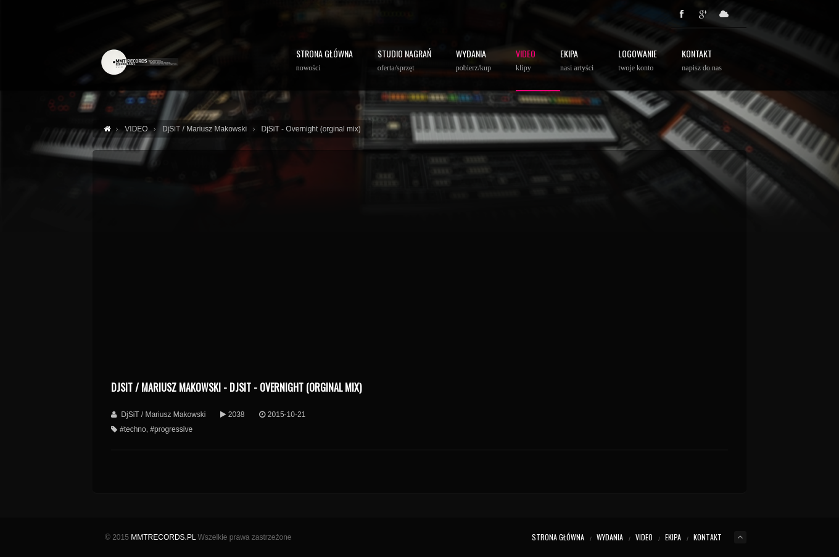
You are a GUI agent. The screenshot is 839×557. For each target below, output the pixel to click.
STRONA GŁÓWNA (324, 60)
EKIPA (673, 537)
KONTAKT (707, 537)
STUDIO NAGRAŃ (404, 60)
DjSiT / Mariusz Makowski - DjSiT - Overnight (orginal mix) (236, 387)
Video (525, 60)
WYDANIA (473, 60)
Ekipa (576, 60)
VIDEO (644, 537)
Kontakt (702, 60)
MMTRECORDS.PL (163, 537)
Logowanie (637, 60)
